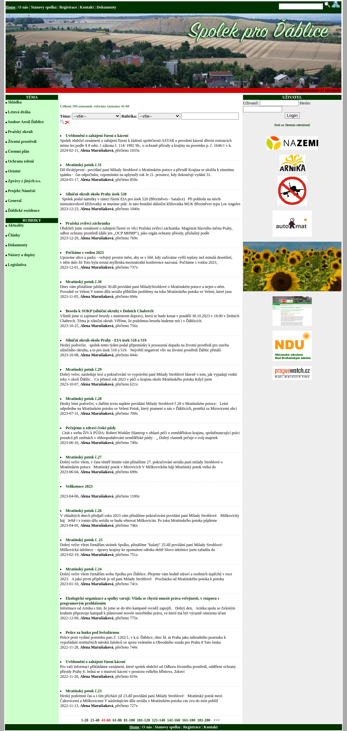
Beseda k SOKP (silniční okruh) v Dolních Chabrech (109, 311)
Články (14, 235)
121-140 (158, 720)
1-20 (84, 720)
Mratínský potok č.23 (84, 691)
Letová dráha (19, 112)
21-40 (94, 720)
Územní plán (18, 151)
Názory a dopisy (21, 255)
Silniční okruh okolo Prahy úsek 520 (96, 194)
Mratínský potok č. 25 (84, 540)
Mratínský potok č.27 (84, 457)
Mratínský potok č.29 (84, 369)
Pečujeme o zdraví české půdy (91, 428)
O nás (23, 7)
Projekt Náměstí (21, 190)
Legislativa (17, 264)
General (14, 200)
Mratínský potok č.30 (84, 281)
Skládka (15, 102)
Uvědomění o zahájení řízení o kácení (97, 135)
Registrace (68, 7)
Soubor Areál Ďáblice (26, 122)
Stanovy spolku (43, 7)
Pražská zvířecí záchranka (88, 223)
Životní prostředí (22, 141)
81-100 (129, 720)
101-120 (143, 720)
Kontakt (87, 7)
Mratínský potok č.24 (84, 569)
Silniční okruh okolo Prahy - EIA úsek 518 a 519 (106, 340)
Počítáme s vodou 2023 (85, 252)
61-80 (117, 720)
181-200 (203, 720)
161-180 (188, 720)
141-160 (173, 720)
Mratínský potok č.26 (84, 510)
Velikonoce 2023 (79, 486)
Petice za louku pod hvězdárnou (92, 632)
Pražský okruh (20, 131)
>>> (216, 720)
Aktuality (16, 225)
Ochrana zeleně (21, 161)
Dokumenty (106, 7)
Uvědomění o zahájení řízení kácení (95, 661)
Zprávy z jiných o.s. (24, 181)
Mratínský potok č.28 (84, 398)
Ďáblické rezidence (24, 210)
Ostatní (14, 171)
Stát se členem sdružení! (292, 125)
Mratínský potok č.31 (84, 165)
